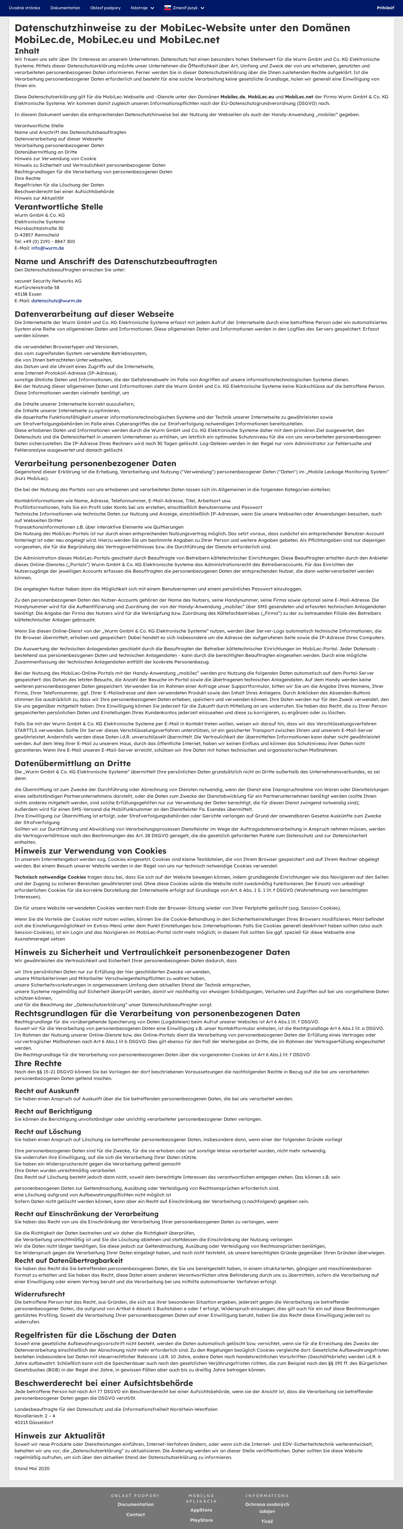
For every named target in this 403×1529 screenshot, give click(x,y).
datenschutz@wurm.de (56, 301)
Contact (135, 1514)
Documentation (136, 1504)
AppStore (201, 1510)
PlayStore (201, 1520)
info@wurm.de (47, 248)
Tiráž (267, 1521)
